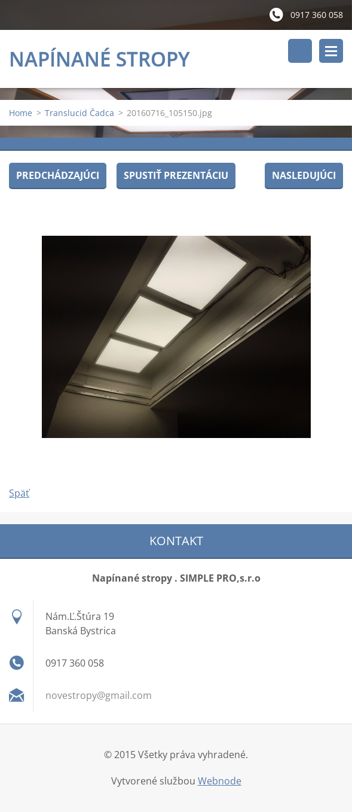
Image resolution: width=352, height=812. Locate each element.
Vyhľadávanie (300, 51)
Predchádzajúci (57, 175)
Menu (331, 51)
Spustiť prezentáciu (176, 175)
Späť (19, 493)
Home (20, 112)
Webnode (219, 780)
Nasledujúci (304, 175)
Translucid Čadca (79, 112)
